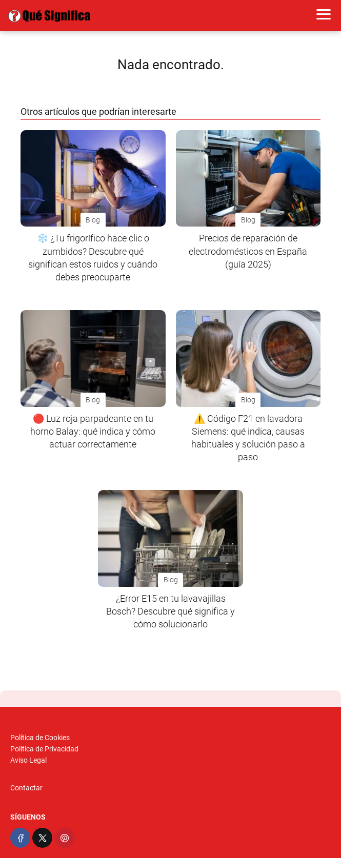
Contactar (26, 788)
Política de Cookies (40, 737)
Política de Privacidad (44, 749)
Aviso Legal (28, 760)
